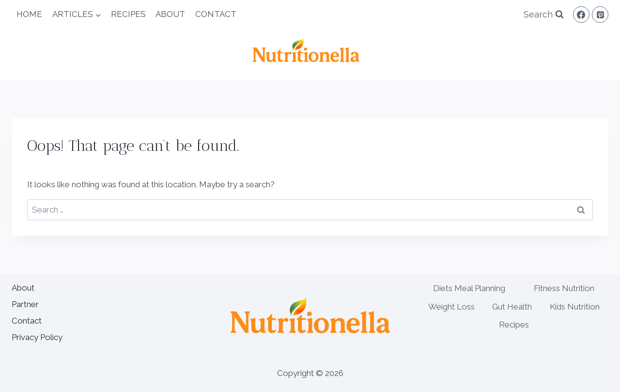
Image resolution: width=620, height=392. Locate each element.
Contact (215, 14)
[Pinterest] (600, 14)
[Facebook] (581, 14)
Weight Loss (451, 306)
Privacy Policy (37, 337)
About (170, 14)
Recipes (128, 14)
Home (29, 14)
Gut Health (512, 306)
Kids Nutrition (575, 306)
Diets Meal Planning (469, 288)
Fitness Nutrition (564, 288)
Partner (25, 304)
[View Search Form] (543, 14)
